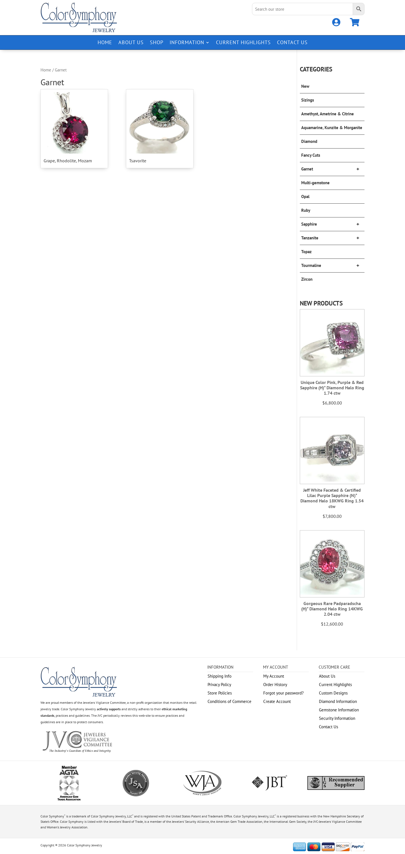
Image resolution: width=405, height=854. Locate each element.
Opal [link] (305, 196)
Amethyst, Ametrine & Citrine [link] (327, 113)
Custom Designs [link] (333, 693)
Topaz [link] (306, 251)
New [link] (305, 86)
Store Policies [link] (220, 693)
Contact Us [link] (292, 43)
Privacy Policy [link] (219, 684)
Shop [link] (156, 43)
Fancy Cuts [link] (310, 155)
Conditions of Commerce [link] (229, 701)
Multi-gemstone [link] (315, 182)
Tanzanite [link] (332, 238)
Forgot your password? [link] (283, 693)
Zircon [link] (306, 279)
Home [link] (105, 43)
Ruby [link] (305, 210)
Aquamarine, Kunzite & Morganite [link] (331, 127)
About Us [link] (131, 43)
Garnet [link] (332, 169)
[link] (336, 23)
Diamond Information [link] (338, 701)
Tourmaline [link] (332, 265)
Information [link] (187, 43)
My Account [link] (273, 676)
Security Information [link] (337, 718)
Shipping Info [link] (219, 676)
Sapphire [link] (332, 224)
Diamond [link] (309, 141)
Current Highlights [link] (243, 43)
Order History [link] (275, 684)
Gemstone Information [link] (339, 710)
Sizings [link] (307, 100)
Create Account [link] (277, 701)
